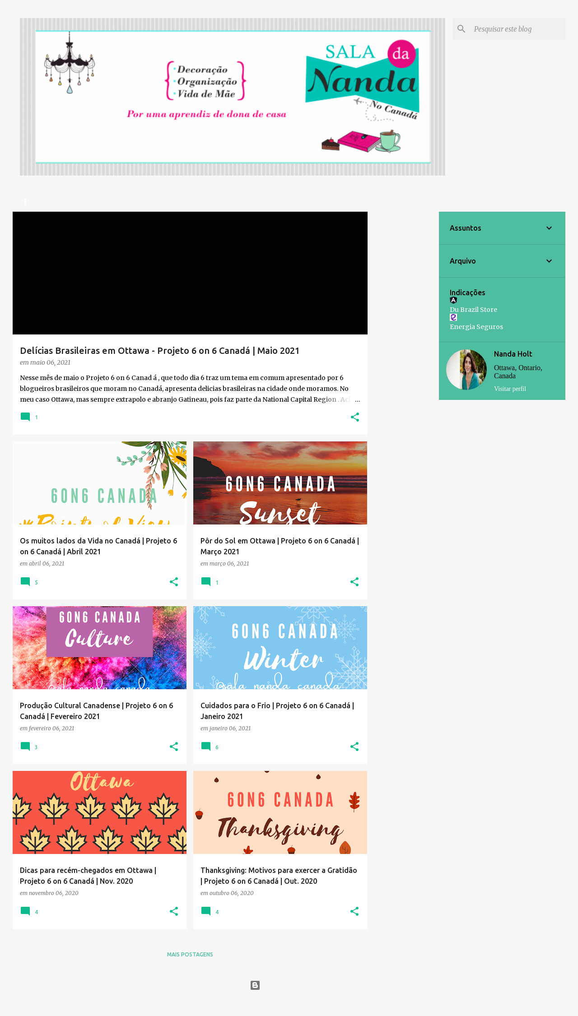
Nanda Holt (513, 354)
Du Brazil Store (473, 310)
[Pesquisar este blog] (518, 29)
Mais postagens (190, 954)
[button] (355, 418)
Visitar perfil (510, 388)
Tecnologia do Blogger (289, 985)
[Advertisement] (403, 347)
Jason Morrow (310, 1003)
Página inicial (42, 202)
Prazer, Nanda (106, 202)
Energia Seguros (476, 327)
